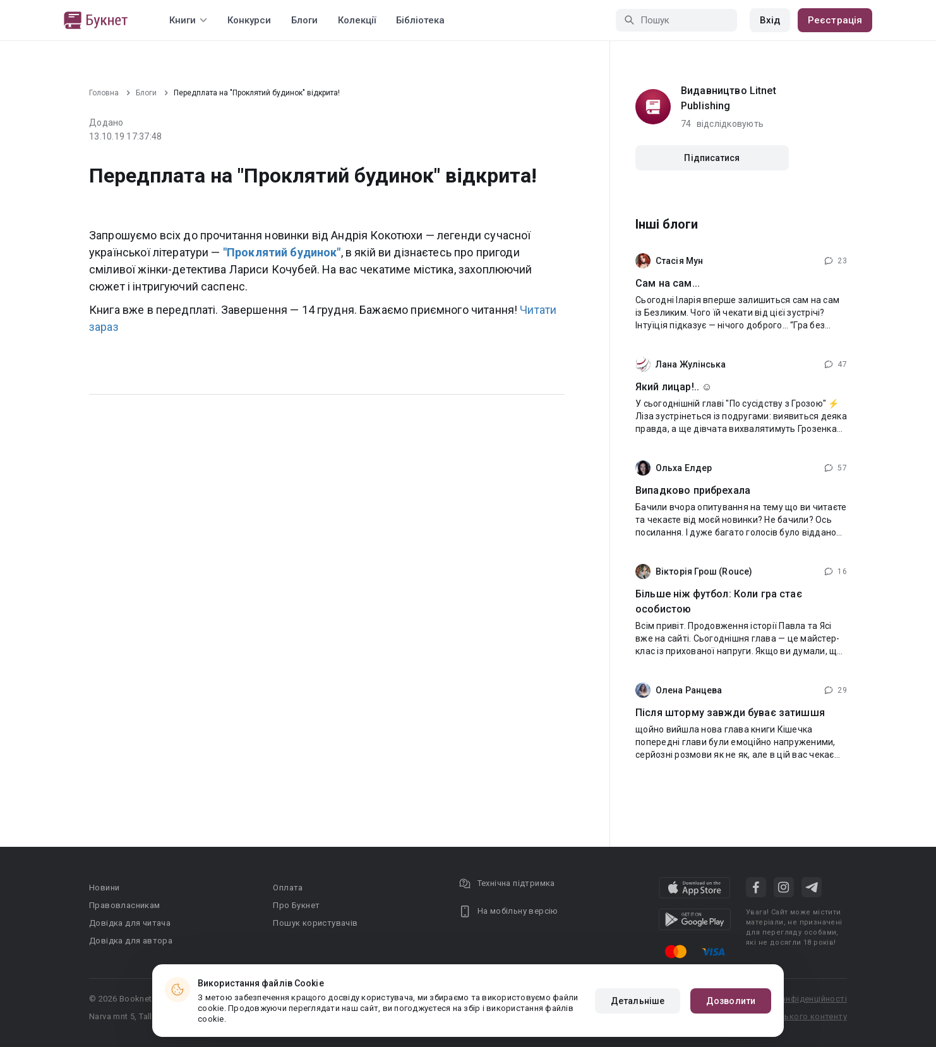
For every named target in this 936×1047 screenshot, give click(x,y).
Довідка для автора (130, 940)
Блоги (304, 20)
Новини (104, 887)
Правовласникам (124, 905)
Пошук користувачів (315, 923)
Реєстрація (835, 20)
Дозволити (730, 1001)
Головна (104, 92)
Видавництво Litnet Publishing (728, 98)
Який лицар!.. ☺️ (673, 387)
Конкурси (249, 20)
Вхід (770, 20)
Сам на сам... (667, 283)
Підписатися (712, 158)
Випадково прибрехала (692, 490)
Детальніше (637, 1001)
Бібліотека (420, 20)
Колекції (357, 20)
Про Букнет (296, 905)
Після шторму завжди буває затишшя (730, 713)
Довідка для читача (130, 923)
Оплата (288, 887)
